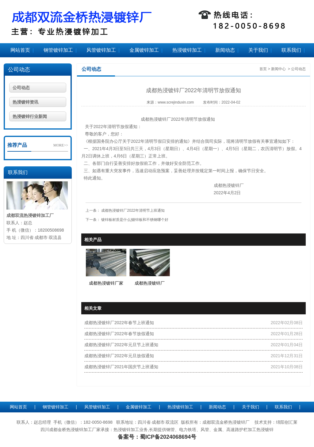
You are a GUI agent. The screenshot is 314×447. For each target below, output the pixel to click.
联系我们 (291, 50)
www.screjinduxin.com (176, 102)
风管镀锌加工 (101, 50)
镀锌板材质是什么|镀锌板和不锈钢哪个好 (134, 220)
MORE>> (60, 145)
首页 (263, 69)
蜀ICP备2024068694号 (168, 437)
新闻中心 (278, 69)
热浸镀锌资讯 (25, 102)
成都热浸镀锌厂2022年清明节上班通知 (132, 210)
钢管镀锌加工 (58, 50)
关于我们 (258, 50)
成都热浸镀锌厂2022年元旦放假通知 (119, 355)
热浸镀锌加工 (187, 50)
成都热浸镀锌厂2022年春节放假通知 (119, 333)
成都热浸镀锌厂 (156, 119)
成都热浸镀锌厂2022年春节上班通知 (119, 322)
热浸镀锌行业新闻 (30, 116)
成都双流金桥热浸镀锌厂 (226, 422)
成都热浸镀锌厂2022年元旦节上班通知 (121, 344)
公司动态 (19, 69)
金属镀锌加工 (144, 50)
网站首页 (20, 50)
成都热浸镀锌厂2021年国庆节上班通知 (121, 366)
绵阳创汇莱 (286, 422)
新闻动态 (225, 50)
